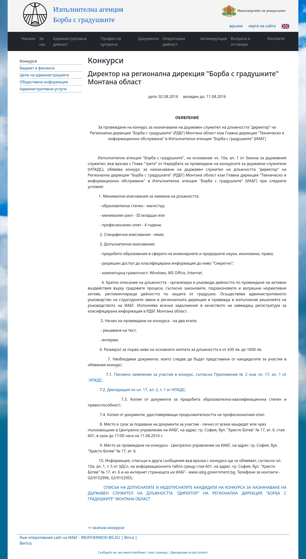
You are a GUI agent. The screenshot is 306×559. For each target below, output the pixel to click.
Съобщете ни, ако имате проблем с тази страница (133, 552)
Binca (129, 537)
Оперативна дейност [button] (174, 41)
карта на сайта (262, 26)
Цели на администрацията (44, 75)
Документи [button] (148, 38)
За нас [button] (42, 41)
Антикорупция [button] (213, 38)
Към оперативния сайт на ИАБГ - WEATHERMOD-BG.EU (70, 537)
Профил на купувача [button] (111, 41)
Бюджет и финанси (37, 68)
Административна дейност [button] (70, 41)
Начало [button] (28, 38)
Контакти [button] (276, 38)
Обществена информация (44, 82)
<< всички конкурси (106, 527)
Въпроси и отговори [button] (240, 41)
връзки (236, 26)
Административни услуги (43, 88)
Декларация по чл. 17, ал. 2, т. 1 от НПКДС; (146, 389)
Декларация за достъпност (189, 552)
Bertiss (26, 543)
